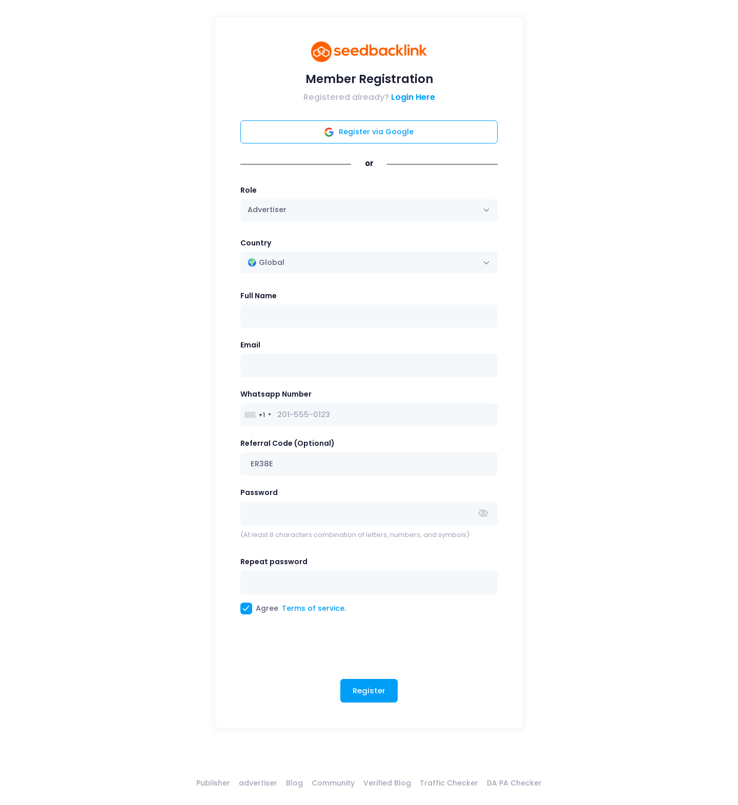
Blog (294, 783)
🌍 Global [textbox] (266, 262)
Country (255, 243)
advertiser (258, 783)
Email (250, 345)
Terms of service (313, 608)
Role (248, 190)
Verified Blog (387, 783)
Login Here (413, 97)
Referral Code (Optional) (287, 443)
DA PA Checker (514, 783)
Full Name (258, 296)
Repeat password (274, 561)
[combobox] (369, 263)
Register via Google (369, 132)
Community (333, 783)
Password (259, 492)
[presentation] (318, 651)
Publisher (213, 783)
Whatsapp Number (276, 394)
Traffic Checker (449, 783)
